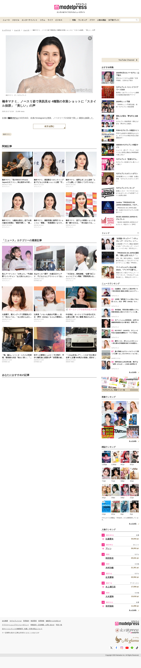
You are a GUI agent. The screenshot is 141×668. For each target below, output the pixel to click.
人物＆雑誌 (101, 20)
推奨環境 (34, 621)
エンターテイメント (29, 20)
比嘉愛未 (109, 539)
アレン (108, 548)
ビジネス (58, 20)
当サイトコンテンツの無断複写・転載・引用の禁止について (22, 629)
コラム (42, 20)
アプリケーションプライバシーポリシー (15, 625)
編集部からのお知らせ (53, 621)
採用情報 (41, 621)
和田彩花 (109, 558)
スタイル (15, 20)
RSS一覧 (59, 625)
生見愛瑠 (109, 577)
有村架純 (109, 606)
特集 (74, 20)
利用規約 (26, 621)
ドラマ (92, 20)
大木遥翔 (109, 597)
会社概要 (5, 621)
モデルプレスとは (16, 621)
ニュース (6, 20)
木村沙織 (109, 568)
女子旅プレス (113, 20)
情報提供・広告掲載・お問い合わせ (42, 625)
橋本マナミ (13, 118)
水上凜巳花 (110, 587)
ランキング (82, 20)
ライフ (50, 20)
